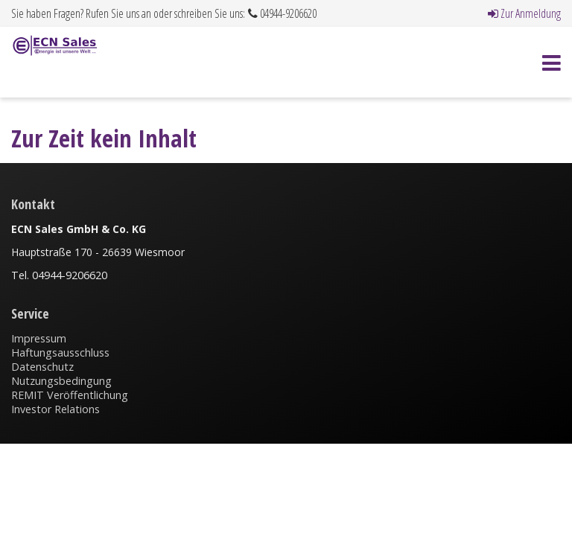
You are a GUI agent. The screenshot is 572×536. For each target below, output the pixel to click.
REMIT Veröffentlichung (69, 395)
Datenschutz (42, 367)
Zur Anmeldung (524, 13)
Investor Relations (55, 409)
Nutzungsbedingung (61, 381)
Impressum (38, 338)
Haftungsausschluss (60, 352)
